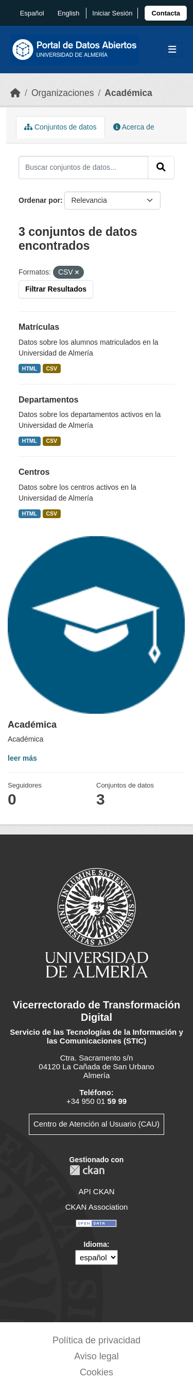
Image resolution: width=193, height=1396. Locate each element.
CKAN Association (96, 1206)
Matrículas (39, 327)
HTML (29, 368)
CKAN (86, 1170)
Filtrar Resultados (55, 289)
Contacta (165, 13)
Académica (128, 93)
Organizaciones (62, 93)
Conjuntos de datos (60, 127)
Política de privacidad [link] (96, 1340)
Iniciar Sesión (112, 13)
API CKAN (96, 1191)
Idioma (95, 1244)
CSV (52, 368)
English (69, 13)
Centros (34, 472)
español (32, 13)
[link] (166, 13)
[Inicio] (15, 93)
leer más (22, 758)
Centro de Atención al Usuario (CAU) (96, 1123)
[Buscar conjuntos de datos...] (83, 167)
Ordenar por (39, 200)
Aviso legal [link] (96, 1356)
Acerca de (133, 127)
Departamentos (48, 399)
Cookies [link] (96, 1372)
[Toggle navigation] (172, 49)
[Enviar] (161, 167)
